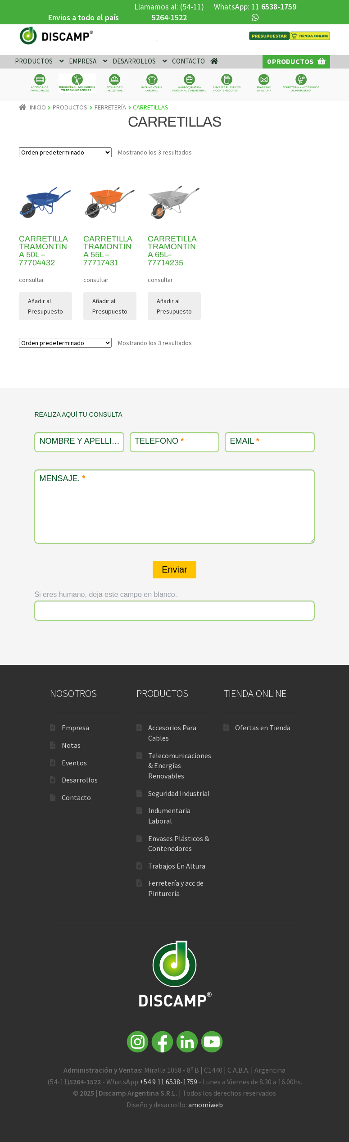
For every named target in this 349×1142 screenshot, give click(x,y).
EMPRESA (82, 61)
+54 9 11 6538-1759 (168, 1081)
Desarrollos (80, 779)
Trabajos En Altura (176, 865)
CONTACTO (188, 61)
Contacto (76, 797)
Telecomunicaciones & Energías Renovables (179, 765)
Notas (71, 745)
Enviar (174, 569)
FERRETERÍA (110, 107)
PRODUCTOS (34, 61)
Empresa (75, 727)
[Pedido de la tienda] (65, 152)
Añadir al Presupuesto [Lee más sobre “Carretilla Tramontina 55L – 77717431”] (109, 306)
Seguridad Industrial (179, 793)
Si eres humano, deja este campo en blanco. (105, 594)
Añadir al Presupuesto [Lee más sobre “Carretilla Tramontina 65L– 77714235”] (174, 306)
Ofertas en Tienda (262, 727)
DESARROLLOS (134, 61)
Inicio (38, 107)
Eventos (74, 762)
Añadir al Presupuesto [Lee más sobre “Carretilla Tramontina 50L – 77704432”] (45, 306)
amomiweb (205, 1104)
